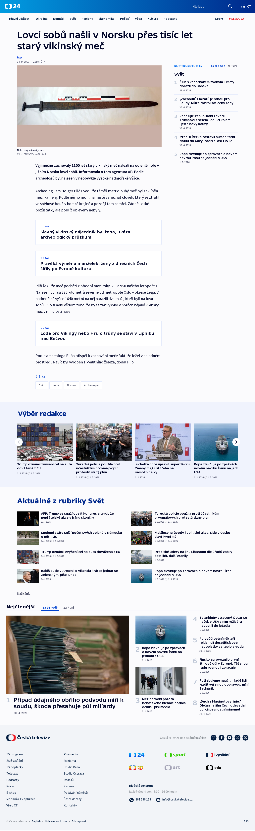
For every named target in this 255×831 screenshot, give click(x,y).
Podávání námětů (76, 793)
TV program (14, 755)
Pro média (71, 755)
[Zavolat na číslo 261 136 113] (140, 800)
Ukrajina (42, 19)
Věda (138, 19)
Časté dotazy (72, 800)
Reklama (70, 762)
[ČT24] (12, 6)
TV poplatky (14, 768)
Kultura (153, 19)
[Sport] (219, 18)
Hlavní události (19, 19)
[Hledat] (230, 6)
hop (19, 57)
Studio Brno (72, 768)
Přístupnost (79, 822)
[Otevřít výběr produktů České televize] (246, 6)
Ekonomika (107, 19)
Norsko (71, 385)
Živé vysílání (14, 762)
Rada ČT (69, 781)
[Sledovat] (237, 18)
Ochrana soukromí (56, 822)
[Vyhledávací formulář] (213, 6)
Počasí (124, 19)
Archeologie (91, 385)
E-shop (11, 793)
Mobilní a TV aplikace (20, 800)
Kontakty (70, 806)
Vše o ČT (12, 806)
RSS (246, 822)
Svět (73, 19)
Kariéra (69, 787)
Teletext (12, 774)
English (36, 822)
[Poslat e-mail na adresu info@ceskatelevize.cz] (174, 800)
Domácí (58, 19)
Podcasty (170, 19)
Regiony (87, 19)
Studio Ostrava (74, 774)
